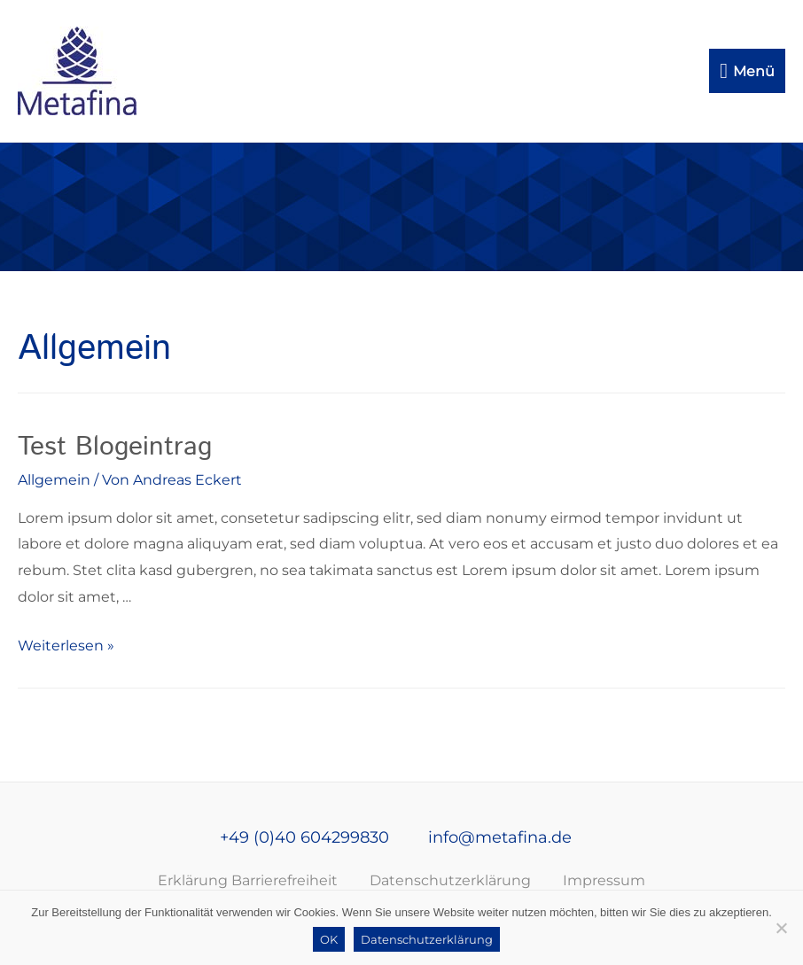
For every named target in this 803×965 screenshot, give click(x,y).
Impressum (604, 880)
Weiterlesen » (66, 645)
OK (329, 939)
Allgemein (54, 479)
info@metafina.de (498, 837)
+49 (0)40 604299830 (302, 837)
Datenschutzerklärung (450, 880)
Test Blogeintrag (115, 447)
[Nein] (781, 928)
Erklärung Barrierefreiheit (248, 880)
